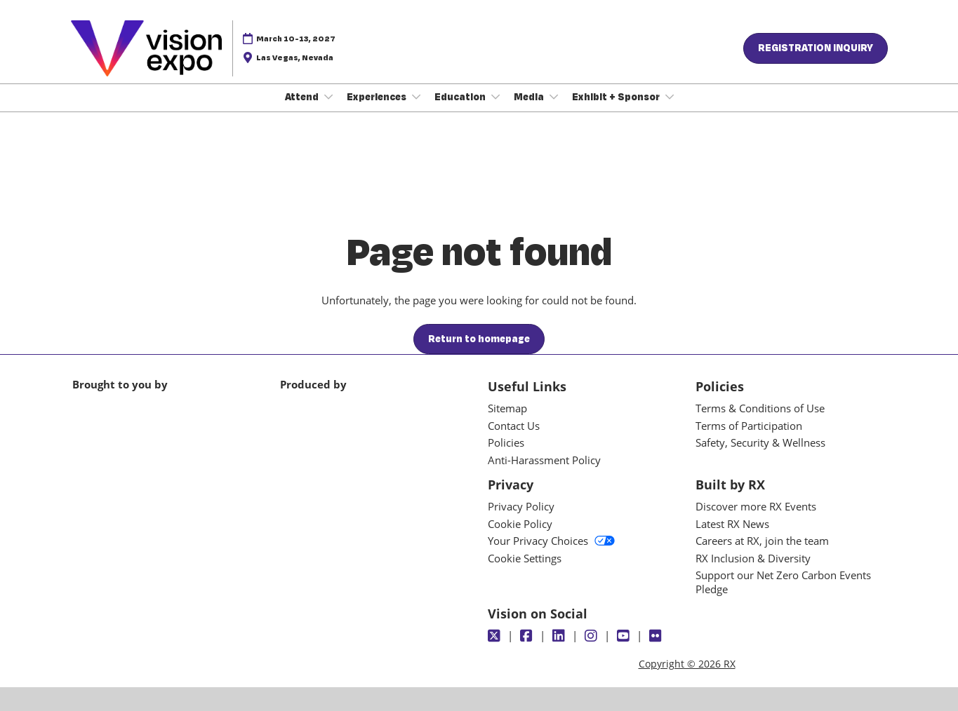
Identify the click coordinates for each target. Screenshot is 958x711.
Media (530, 97)
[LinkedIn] (560, 636)
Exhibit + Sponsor (617, 97)
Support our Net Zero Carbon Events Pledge (783, 582)
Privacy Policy (521, 506)
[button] (815, 48)
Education (461, 97)
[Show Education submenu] (495, 97)
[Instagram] (593, 636)
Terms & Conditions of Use (760, 408)
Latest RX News (732, 524)
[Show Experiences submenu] (416, 97)
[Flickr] (657, 636)
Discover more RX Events (756, 506)
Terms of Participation (749, 426)
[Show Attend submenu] (328, 97)
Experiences (377, 97)
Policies (506, 442)
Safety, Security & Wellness (760, 442)
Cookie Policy (520, 524)
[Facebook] (528, 636)
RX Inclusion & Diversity (753, 558)
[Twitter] (496, 636)
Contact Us (514, 426)
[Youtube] (625, 636)
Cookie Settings (524, 558)
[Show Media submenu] (554, 97)
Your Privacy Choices (551, 541)
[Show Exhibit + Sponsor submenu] (669, 97)
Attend (303, 97)
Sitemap (507, 408)
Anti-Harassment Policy (544, 460)
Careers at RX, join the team (762, 541)
